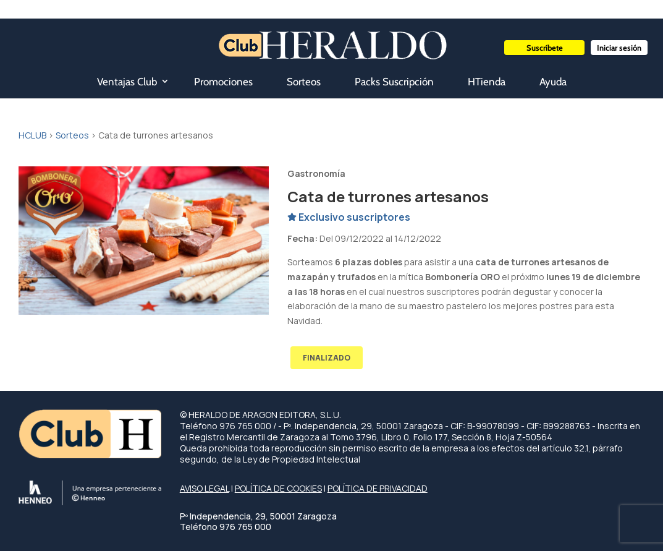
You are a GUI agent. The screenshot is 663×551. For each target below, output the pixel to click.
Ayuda (553, 81)
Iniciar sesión (619, 48)
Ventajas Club (127, 81)
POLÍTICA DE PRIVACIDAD (377, 488)
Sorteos (304, 81)
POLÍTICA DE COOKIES (278, 488)
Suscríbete (544, 48)
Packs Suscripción (394, 81)
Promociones (223, 81)
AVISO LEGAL (204, 488)
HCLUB (32, 135)
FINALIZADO (326, 357)
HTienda (486, 81)
